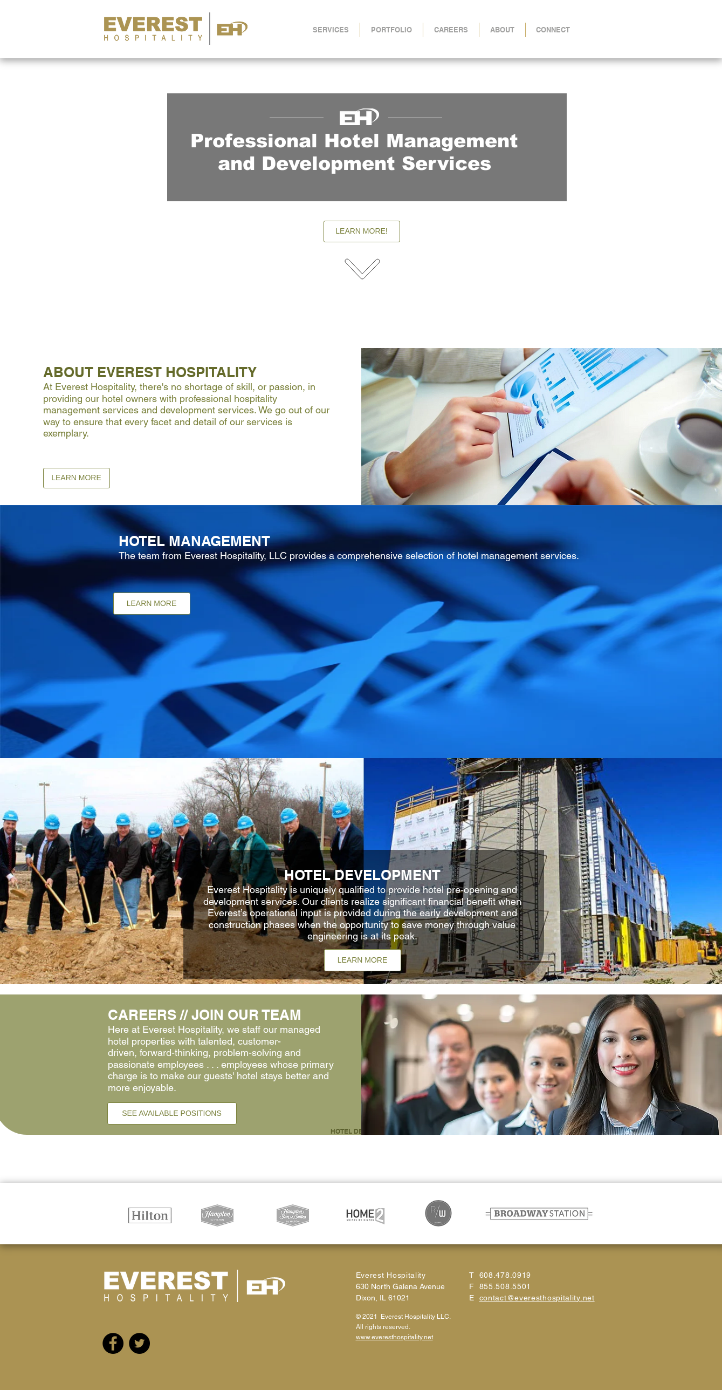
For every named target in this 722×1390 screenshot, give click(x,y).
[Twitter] (139, 1343)
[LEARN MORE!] (362, 231)
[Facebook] (112, 1343)
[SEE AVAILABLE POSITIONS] (172, 1113)
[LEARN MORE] (76, 478)
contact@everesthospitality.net (537, 1297)
